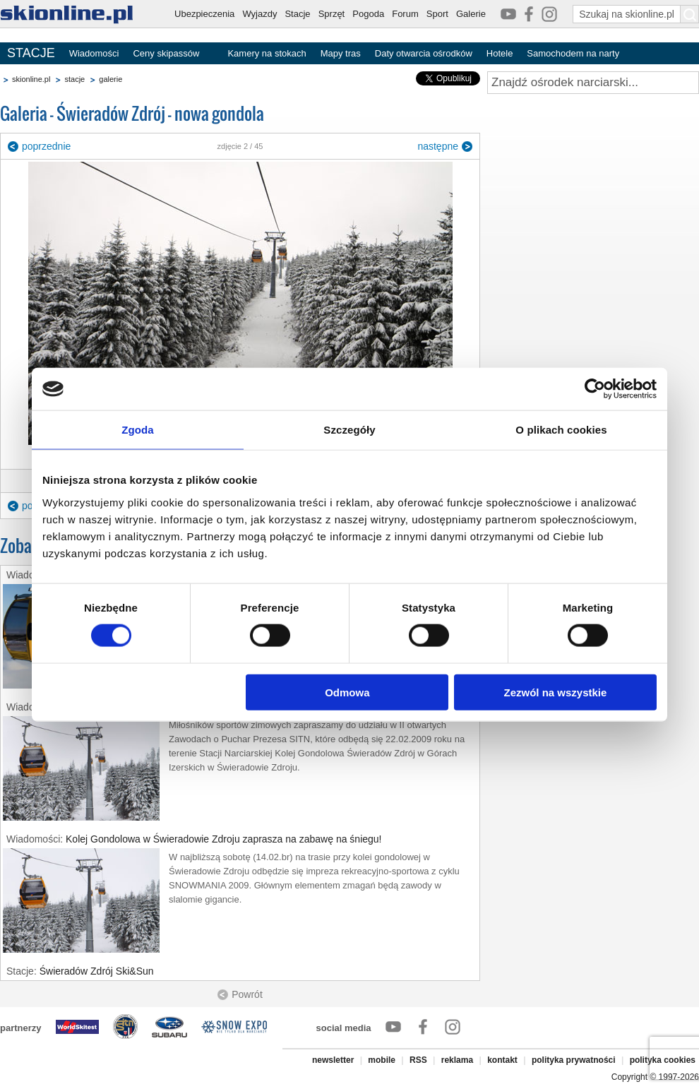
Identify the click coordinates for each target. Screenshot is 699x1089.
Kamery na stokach (266, 53)
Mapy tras (341, 53)
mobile (381, 1060)
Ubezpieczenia (204, 13)
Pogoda (368, 13)
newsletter (333, 1060)
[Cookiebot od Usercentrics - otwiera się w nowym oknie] (595, 389)
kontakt (502, 1060)
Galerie (471, 13)
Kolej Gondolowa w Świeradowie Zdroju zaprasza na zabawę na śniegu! (223, 839)
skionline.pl (31, 79)
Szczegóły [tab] (349, 430)
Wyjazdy (259, 13)
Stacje (297, 13)
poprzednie (46, 146)
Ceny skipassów (166, 53)
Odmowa (347, 692)
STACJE (31, 53)
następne (437, 146)
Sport (437, 13)
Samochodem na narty (573, 53)
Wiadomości (94, 53)
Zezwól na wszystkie (555, 692)
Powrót (247, 994)
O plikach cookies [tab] (561, 430)
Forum (405, 13)
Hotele (499, 53)
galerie (110, 79)
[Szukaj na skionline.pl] (690, 14)
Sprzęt (331, 13)
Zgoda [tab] (137, 430)
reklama (457, 1060)
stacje (74, 79)
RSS (418, 1060)
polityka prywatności (574, 1060)
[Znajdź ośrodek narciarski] (593, 82)
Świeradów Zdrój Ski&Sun (97, 971)
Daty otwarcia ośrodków (423, 53)
